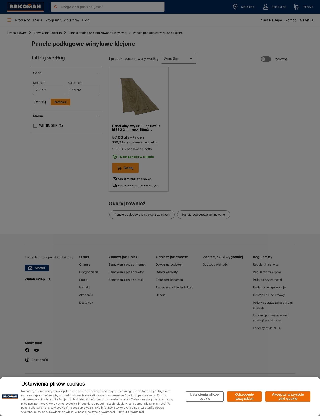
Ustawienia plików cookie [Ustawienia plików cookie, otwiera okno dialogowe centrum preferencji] (205, 396)
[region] (160, 396)
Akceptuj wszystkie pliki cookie (288, 396)
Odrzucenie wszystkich (244, 396)
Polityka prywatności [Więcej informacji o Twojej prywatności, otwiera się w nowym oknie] (130, 411)
